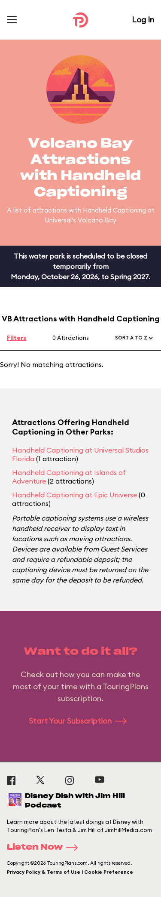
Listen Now (45, 847)
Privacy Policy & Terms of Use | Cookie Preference (70, 872)
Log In (143, 20)
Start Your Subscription (80, 721)
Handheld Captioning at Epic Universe (74, 494)
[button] (134, 338)
